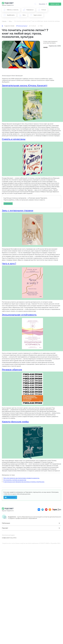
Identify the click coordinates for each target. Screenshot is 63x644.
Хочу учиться (42, 4)
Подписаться (8, 203)
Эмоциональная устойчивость (19, 314)
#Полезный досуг (21, 26)
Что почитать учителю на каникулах (14, 480)
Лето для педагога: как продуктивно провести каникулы (21, 478)
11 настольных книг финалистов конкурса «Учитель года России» (23, 482)
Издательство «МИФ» (55, 46)
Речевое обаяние (12, 369)
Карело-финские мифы (15, 421)
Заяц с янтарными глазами (17, 210)
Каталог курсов (54, 4)
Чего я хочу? (9, 263)
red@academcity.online (9, 538)
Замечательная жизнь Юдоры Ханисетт (24, 85)
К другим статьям (8, 26)
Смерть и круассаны (13, 139)
